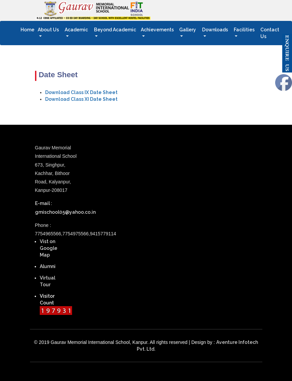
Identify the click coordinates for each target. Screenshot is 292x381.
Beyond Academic (115, 29)
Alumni (48, 266)
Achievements (157, 29)
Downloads (215, 29)
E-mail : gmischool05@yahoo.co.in (59, 207)
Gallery (187, 29)
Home (28, 29)
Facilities (244, 29)
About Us (48, 29)
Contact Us (273, 33)
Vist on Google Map (48, 248)
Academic (76, 29)
